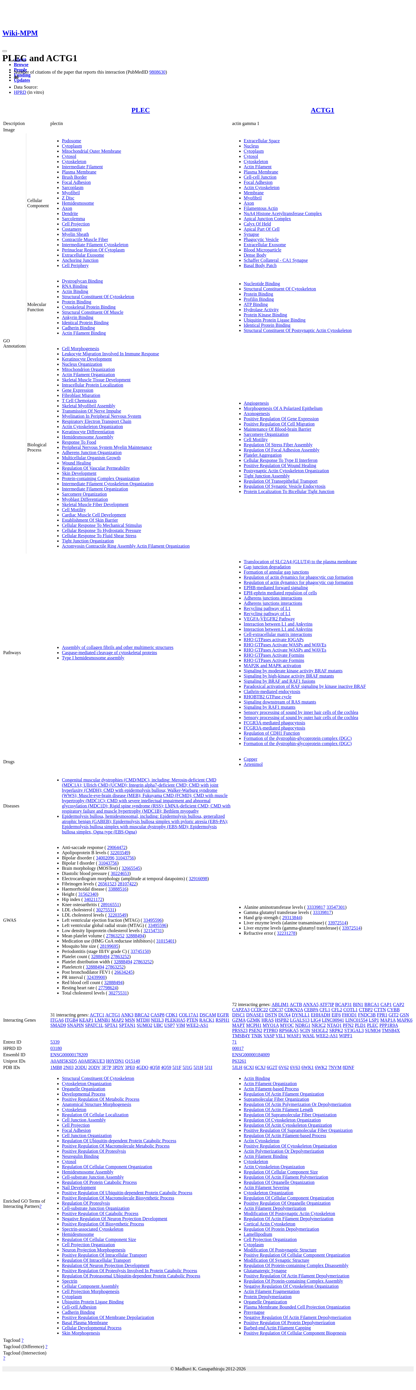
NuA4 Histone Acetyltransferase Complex (283, 213)
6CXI (249, 1067)
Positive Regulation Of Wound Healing (280, 465)
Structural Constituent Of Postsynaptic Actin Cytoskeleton (298, 330)
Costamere (71, 229)
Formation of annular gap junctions (276, 572)
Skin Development (79, 473)
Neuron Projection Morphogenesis (93, 1249)
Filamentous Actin (261, 208)
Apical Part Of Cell (262, 229)
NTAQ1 (334, 1025)
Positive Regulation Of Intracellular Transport (104, 1255)
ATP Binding (256, 304)
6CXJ (260, 1067)
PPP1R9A (388, 1025)
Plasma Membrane (79, 171)
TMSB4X (391, 1030)
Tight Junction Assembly (267, 475)
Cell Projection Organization (88, 1244)
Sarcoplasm (72, 187)
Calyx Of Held (257, 223)
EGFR (223, 1014)
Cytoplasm (72, 145)
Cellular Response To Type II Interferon (280, 460)
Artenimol (253, 764)
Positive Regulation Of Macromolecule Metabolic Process (116, 1145)
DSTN (271, 1014)
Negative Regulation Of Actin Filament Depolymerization (297, 1317)
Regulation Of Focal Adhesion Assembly (282, 449)
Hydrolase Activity (261, 309)
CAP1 (386, 1004)
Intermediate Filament (82, 166)
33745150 (140, 951)
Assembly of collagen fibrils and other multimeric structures (117, 647)
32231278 (286, 933)
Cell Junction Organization (87, 1135)
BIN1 (358, 1004)
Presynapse (254, 1312)
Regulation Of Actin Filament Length (278, 1109)
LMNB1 (102, 1020)
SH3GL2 (319, 1030)
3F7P (106, 1067)
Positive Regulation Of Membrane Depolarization (108, 1317)
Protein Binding (76, 301)
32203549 (119, 852)
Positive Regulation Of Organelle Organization (287, 1203)
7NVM (334, 1067)
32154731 (153, 930)
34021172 (93, 899)
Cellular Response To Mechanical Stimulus (102, 525)
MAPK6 (404, 1020)
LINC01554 (356, 1020)
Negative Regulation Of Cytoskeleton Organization (291, 1286)
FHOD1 (349, 1014)
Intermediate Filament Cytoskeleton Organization (107, 483)
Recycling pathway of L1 (267, 608)
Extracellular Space (262, 140)
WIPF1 (345, 1035)
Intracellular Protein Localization (92, 385)
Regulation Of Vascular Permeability (96, 468)
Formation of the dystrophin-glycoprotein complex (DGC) (298, 738)
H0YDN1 (115, 1061)
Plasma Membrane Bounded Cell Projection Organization (297, 1307)
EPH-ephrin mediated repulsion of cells (280, 592)
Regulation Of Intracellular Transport (96, 1260)
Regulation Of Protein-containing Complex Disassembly (296, 1265)
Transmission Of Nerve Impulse (91, 410)
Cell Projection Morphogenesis (90, 1291)
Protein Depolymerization (268, 1296)
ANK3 (127, 1014)
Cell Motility (74, 509)
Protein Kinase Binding (265, 314)
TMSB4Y (241, 1035)
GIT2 (394, 1014)
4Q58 (155, 1067)
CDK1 (172, 1014)
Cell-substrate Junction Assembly (93, 1177)
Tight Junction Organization (88, 540)
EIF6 (336, 1014)
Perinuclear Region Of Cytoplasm (93, 249)
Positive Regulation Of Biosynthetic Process (103, 1223)
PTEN (192, 1020)
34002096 (105, 857)
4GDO (142, 1067)
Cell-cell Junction (260, 177)
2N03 (68, 1067)
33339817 (316, 907)
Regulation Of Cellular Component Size (99, 1239)
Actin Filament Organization (88, 374)
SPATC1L (94, 1025)
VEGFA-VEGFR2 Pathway (269, 618)
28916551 (110, 904)
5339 (55, 1042)
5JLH (237, 1067)
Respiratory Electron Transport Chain (96, 421)
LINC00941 (333, 1020)
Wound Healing (76, 462)
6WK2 (321, 1067)
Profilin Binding (259, 299)
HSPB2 (282, 1020)
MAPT (238, 1025)
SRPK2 (336, 1030)
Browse (21, 64)
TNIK (256, 1035)
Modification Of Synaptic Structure (276, 1260)
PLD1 (360, 1025)
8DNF (348, 1067)
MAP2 (118, 1020)
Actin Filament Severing (266, 1187)
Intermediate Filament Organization (95, 488)
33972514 (337, 922)
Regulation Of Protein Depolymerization (281, 1229)
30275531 (105, 909)
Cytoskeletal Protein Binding (89, 307)
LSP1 (374, 1020)
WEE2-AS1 (197, 1025)
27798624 (107, 987)
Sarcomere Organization (84, 494)
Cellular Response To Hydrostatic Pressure (101, 530)
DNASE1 (255, 1014)
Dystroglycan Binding (82, 281)
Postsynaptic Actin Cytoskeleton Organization (286, 470)
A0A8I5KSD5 (63, 1061)
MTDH (143, 1020)
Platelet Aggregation (263, 455)
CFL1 (325, 1009)
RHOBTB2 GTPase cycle (267, 696)
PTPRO (270, 1030)
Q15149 (132, 1061)
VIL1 (281, 1035)
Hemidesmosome (78, 203)
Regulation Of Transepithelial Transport (281, 481)
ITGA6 (57, 1020)
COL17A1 (188, 1014)
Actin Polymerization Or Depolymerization (284, 1151)
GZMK (253, 1020)
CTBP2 (366, 1009)
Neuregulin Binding (80, 1156)
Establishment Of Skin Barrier (90, 520)
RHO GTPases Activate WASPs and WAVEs (285, 644)
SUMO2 (144, 1025)
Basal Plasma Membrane (85, 1322)
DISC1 (238, 1014)
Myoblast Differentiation (85, 499)
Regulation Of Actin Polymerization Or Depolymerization (297, 1104)
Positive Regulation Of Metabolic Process (100, 1099)
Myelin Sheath (75, 234)
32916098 (198, 878)
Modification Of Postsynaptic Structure (280, 1249)
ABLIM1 (280, 1004)
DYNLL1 (301, 1014)
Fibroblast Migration (81, 395)
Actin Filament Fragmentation (272, 1291)
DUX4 (284, 1014)
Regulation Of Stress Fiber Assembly (278, 444)
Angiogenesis (256, 403)
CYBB (393, 1009)
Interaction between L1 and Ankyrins (278, 624)
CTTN (380, 1009)
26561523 (107, 883)
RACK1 (206, 1020)
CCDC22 (259, 1009)
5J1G (187, 1067)
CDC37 (276, 1009)
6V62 (283, 1067)
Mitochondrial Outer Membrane (91, 151)
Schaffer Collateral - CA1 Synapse (276, 260)
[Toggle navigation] (4, 51)
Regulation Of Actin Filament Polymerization (286, 1177)
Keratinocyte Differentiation (88, 431)
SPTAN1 (127, 1025)
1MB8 (56, 1067)
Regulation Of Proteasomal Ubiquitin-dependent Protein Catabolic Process (131, 1275)
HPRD (20, 92)
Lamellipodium (258, 1234)
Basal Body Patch (260, 265)
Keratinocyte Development (87, 359)
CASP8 (157, 1014)
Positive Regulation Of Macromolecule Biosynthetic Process (118, 1197)
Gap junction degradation (267, 566)
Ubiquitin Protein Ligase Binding (275, 320)
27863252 (115, 935)
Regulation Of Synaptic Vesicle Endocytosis (285, 486)
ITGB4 (71, 1020)
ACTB (296, 1004)
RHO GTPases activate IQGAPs (274, 639)
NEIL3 (157, 1020)
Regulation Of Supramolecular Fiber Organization (290, 1114)
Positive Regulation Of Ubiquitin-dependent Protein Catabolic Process (127, 1192)
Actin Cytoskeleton (262, 187)
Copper (250, 759)
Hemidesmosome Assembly (87, 436)
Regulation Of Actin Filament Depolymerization (288, 1218)
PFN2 (348, 1025)
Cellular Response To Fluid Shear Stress (99, 535)
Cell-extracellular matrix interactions (278, 634)
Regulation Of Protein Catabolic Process (99, 1182)
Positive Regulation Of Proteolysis (94, 1151)
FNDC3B (367, 1014)
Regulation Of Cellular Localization (95, 1114)
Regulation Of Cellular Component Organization (107, 1166)
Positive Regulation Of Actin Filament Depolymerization (297, 1275)
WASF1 (294, 1035)
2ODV (94, 1067)
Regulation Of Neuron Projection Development (105, 1265)
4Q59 (166, 1067)
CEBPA (311, 1009)
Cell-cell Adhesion (79, 1307)
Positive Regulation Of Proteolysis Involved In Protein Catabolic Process (129, 1270)
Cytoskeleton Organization (87, 1083)
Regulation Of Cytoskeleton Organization (282, 1119)
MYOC (287, 1025)
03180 (56, 1048)
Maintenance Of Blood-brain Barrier (277, 429)
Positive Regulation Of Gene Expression (281, 418)
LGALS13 (300, 1020)
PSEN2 (255, 1030)
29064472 (116, 847)
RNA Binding (74, 286)
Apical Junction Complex (267, 218)
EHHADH (320, 1014)
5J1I (208, 1067)
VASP (268, 1035)
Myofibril (71, 192)
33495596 (152, 920)
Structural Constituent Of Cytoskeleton (98, 296)
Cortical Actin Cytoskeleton (270, 1223)
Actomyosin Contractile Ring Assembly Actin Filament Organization (126, 546)
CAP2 (398, 1004)
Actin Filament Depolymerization (275, 1208)
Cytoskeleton (74, 161)
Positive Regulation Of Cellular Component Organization (297, 1255)
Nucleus (251, 145)
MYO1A (271, 1025)
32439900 (96, 977)
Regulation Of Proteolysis (86, 1203)
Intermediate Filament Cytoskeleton (95, 244)
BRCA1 (371, 1004)
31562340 (87, 894)
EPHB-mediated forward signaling (276, 587)
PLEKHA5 (175, 1020)
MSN (130, 1020)
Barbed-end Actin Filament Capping (277, 1327)
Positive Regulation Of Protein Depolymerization (289, 1322)
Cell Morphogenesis (80, 348)
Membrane (254, 192)
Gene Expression (77, 390)
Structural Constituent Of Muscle (92, 312)
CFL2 (336, 1009)
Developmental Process (83, 1094)
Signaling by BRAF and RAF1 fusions (279, 681)
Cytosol (69, 156)
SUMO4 (372, 1030)
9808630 (157, 72)
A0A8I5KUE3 (91, 1061)
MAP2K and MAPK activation (272, 665)
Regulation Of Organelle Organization (279, 1182)
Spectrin (69, 1281)
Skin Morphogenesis (81, 1333)
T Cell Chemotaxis (79, 400)
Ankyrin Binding (77, 317)
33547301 (335, 907)
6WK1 (307, 1067)
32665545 (131, 868)
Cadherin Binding (78, 327)
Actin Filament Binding (84, 333)
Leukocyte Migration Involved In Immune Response (110, 353)
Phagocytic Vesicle (261, 239)
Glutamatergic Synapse (265, 1270)
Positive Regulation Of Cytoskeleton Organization (290, 1145)
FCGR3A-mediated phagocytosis (274, 722)
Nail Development (79, 1187)
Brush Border (74, 177)
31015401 (165, 941)
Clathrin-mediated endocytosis (272, 691)
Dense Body (255, 255)
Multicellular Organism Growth (91, 457)
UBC (158, 1025)
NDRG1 (302, 1025)
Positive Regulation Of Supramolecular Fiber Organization (298, 1130)
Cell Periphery (75, 265)
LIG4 (316, 1020)
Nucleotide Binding (262, 283)
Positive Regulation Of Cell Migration (279, 423)
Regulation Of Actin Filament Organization (284, 1094)
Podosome (71, 140)
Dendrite (70, 213)
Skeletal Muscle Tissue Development (96, 379)
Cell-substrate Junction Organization (95, 1208)
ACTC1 (97, 1014)
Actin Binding (75, 291)
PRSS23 (240, 1030)
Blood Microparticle (262, 249)
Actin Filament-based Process (271, 1088)
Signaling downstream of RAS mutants (280, 701)
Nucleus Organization (82, 364)
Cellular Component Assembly (90, 1286)
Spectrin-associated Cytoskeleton (92, 1229)
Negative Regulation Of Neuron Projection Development (114, 1218)
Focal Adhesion (76, 182)
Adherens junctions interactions (273, 598)
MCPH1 (253, 1025)
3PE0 (130, 1067)
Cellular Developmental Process (91, 1327)
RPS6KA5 (289, 1030)
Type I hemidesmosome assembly (93, 657)
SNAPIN (75, 1025)
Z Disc (68, 197)
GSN (404, 1014)
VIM (180, 1025)
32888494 (135, 935)
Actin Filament (258, 166)
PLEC (140, 110)
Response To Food (79, 442)
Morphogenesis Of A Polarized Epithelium (283, 408)
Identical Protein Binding (85, 322)
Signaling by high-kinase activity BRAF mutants (289, 675)
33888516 (117, 889)
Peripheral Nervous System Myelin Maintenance (107, 447)
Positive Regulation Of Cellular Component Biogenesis (295, 1333)
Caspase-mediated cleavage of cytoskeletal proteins (109, 652)
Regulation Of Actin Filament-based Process (285, 1135)
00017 (238, 1048)
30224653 (120, 873)
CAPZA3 (241, 1009)
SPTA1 (111, 1025)
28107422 (127, 883)
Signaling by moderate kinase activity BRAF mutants (293, 670)
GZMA (239, 1020)
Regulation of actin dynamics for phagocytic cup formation (298, 577)
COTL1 (350, 1009)
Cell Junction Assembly (84, 1119)
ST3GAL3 (354, 1030)
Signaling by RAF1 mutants (270, 707)
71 (234, 1042)
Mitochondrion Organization (88, 369)
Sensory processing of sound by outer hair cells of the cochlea (301, 717)
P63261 (239, 1061)
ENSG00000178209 (69, 1054)
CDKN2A (294, 1009)
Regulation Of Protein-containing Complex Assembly (293, 1281)
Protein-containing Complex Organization (101, 478)
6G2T (272, 1067)
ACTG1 (322, 110)
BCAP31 (343, 1004)
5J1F (176, 1067)
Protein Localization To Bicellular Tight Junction (289, 491)
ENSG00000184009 (251, 1054)
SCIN (305, 1030)
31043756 (125, 857)
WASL (308, 1035)
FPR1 (382, 1014)
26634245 (123, 972)
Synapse (251, 234)
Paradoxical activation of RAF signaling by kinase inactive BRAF (305, 686)
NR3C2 (319, 1025)
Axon (67, 208)
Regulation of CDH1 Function (272, 733)
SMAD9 (58, 1025)
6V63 (295, 1067)
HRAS (267, 1020)
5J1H (198, 1067)
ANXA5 (311, 1004)
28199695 (109, 946)
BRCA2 (142, 1014)
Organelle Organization (83, 1088)
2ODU (81, 1067)
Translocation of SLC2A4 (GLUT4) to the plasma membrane (300, 561)
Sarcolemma (73, 218)
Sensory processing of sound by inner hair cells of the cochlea (301, 712)
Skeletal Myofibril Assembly (88, 405)
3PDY (118, 1067)
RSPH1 (222, 1020)
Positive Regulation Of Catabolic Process (100, 1213)
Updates (22, 80)
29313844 (291, 917)
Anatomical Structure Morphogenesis (96, 1104)
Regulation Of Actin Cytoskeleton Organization (288, 1125)
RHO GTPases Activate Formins (274, 655)
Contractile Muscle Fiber (85, 239)
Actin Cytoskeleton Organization (92, 426)
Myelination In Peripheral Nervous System (101, 416)
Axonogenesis (257, 413)
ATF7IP (327, 1004)
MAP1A (387, 1020)
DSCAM (208, 1014)
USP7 (169, 1025)
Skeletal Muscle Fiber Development (95, 504)
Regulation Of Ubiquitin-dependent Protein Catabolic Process (119, 1140)
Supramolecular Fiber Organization (276, 1099)
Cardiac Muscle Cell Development (94, 514)
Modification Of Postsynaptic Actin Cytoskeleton (289, 1213)
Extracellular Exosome (83, 255)
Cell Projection (76, 223)
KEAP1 (86, 1020)
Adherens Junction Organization (92, 452)
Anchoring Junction (80, 260)
